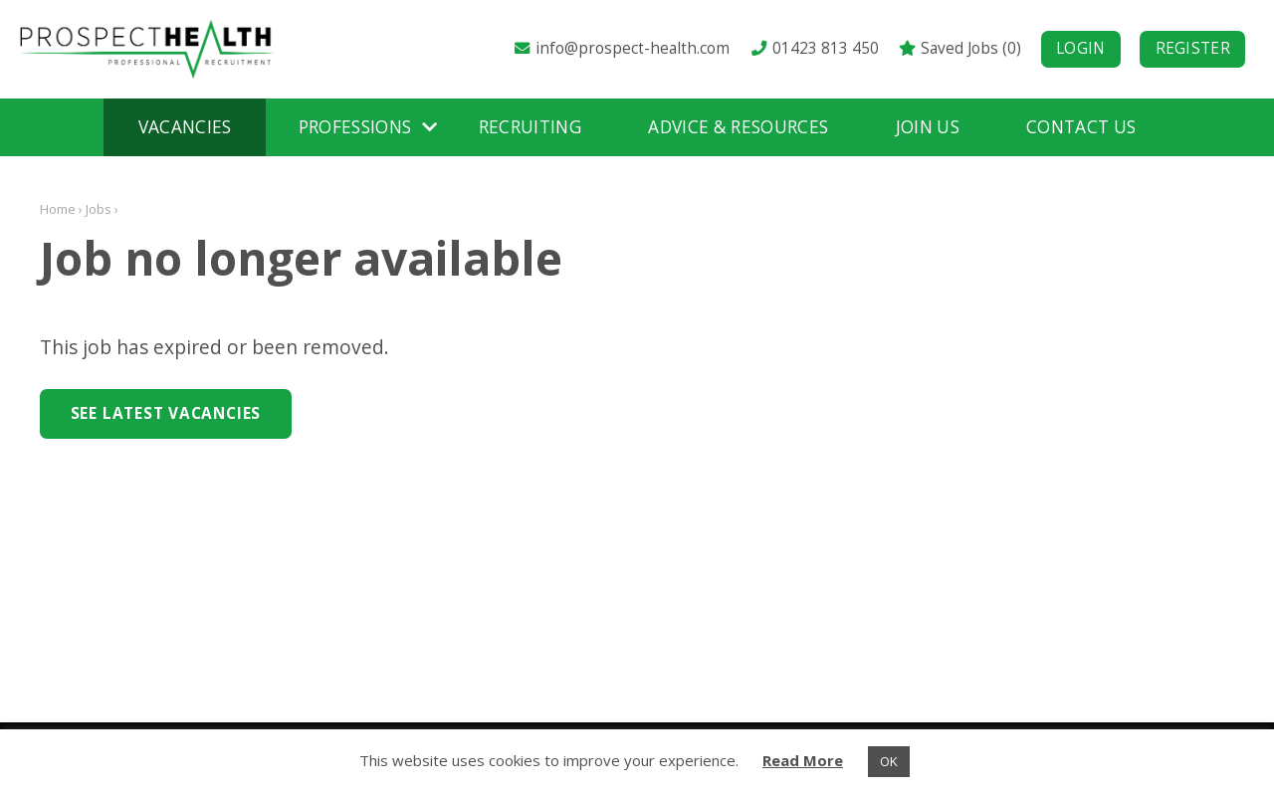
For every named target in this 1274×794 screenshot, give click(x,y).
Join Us (927, 126)
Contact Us (1081, 126)
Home (58, 209)
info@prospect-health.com (621, 48)
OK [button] (889, 761)
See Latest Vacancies (166, 413)
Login (1081, 48)
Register (1193, 48)
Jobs (98, 209)
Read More (802, 760)
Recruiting (530, 126)
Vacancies (185, 126)
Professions (355, 126)
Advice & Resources (738, 126)
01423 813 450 (813, 48)
